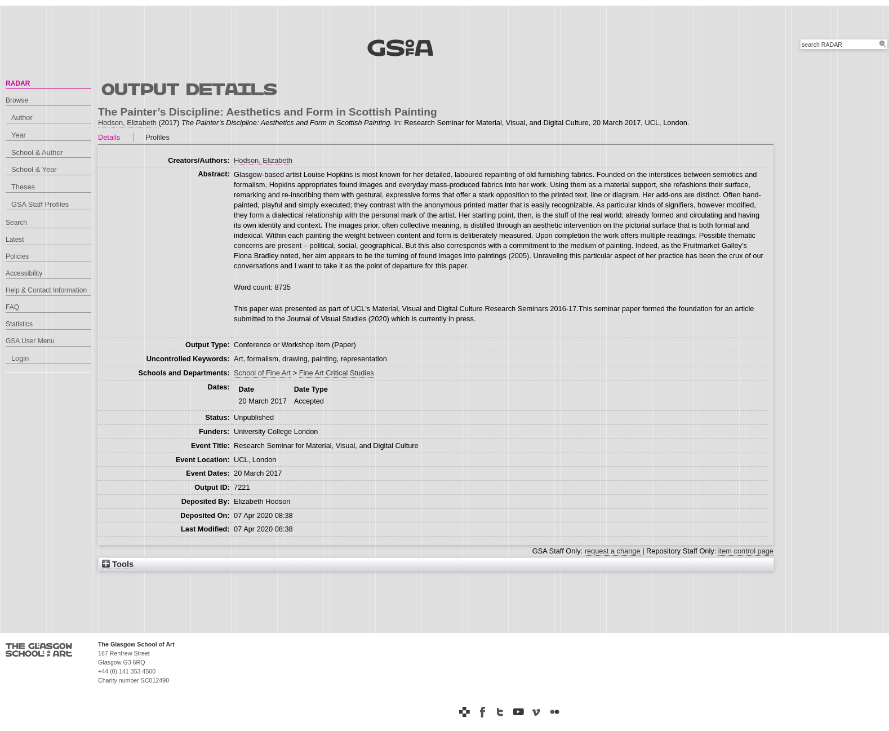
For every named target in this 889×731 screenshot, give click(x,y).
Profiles (157, 137)
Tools (118, 564)
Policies (17, 256)
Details (109, 137)
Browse (17, 100)
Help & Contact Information (46, 290)
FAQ (12, 307)
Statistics (19, 324)
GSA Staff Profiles (40, 204)
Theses (23, 187)
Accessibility (24, 273)
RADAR (18, 83)
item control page (746, 551)
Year (18, 135)
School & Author (37, 152)
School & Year (33, 169)
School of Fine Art (262, 373)
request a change (613, 551)
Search (16, 223)
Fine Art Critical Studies (336, 373)
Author (22, 117)
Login (20, 358)
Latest (15, 239)
